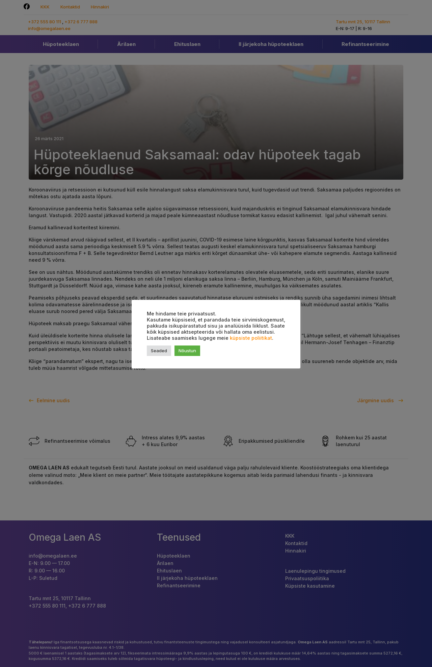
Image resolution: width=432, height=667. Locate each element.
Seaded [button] (159, 350)
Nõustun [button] (187, 350)
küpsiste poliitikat (251, 338)
